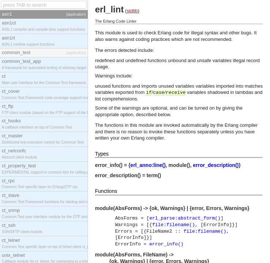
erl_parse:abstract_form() (185, 218)
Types (102, 154)
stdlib (132, 11)
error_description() (216, 165)
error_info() (166, 244)
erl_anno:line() (148, 165)
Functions (106, 191)
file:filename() (173, 225)
